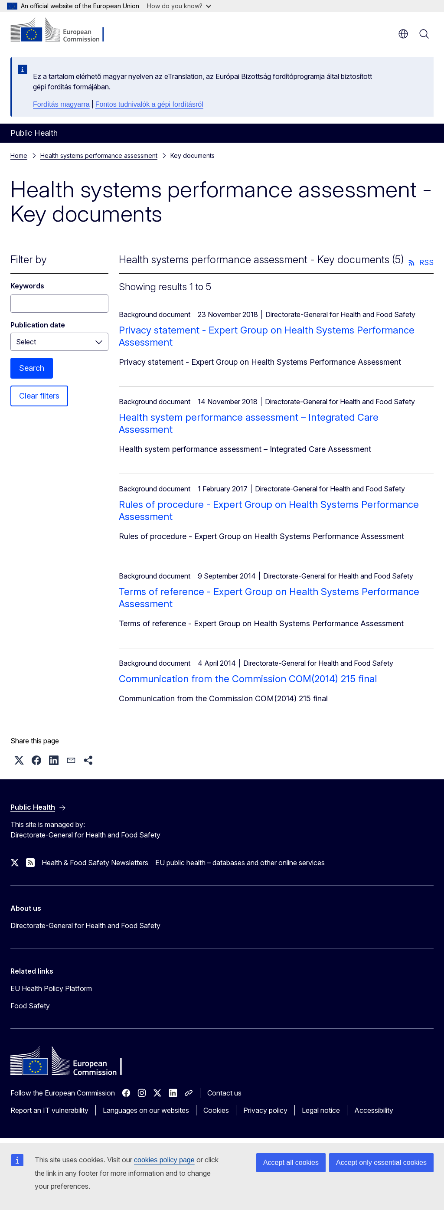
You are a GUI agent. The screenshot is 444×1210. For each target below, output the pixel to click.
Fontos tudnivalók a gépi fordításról (149, 104)
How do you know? (179, 6)
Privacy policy (265, 1110)
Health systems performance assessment (98, 155)
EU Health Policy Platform (51, 988)
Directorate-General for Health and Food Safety (85, 925)
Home (18, 155)
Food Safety (30, 1005)
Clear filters (39, 395)
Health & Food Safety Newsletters (95, 862)
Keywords (27, 285)
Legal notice (321, 1110)
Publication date (37, 324)
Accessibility (373, 1110)
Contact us (224, 1093)
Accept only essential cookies (381, 1162)
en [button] (403, 34)
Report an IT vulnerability (49, 1110)
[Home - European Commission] (63, 30)
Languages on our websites (146, 1110)
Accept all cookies (291, 1162)
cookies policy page (164, 1160)
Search (31, 368)
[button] (19, 760)
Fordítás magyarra (61, 104)
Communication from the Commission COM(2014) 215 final (248, 678)
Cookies (216, 1110)
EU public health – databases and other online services (240, 862)
